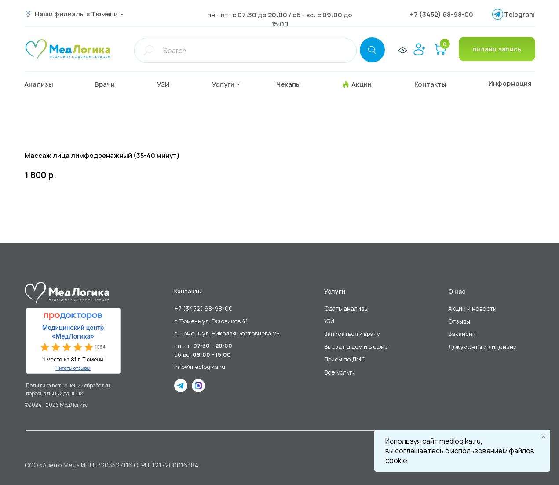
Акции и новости (472, 308)
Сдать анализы (346, 308)
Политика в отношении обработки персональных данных (68, 389)
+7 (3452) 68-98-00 (441, 14)
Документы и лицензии (482, 347)
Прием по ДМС (344, 359)
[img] (68, 50)
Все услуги (340, 372)
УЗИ (329, 321)
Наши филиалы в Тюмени (76, 13)
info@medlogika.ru (199, 367)
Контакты (188, 291)
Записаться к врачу (352, 334)
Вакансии (462, 334)
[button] (111, 84)
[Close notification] (543, 436)
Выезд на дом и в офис (356, 346)
